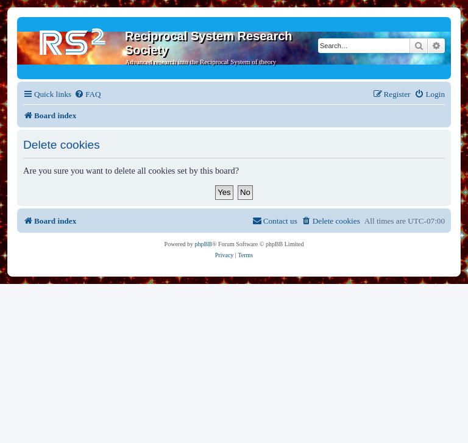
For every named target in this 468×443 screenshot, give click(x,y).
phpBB (203, 244)
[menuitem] (87, 94)
